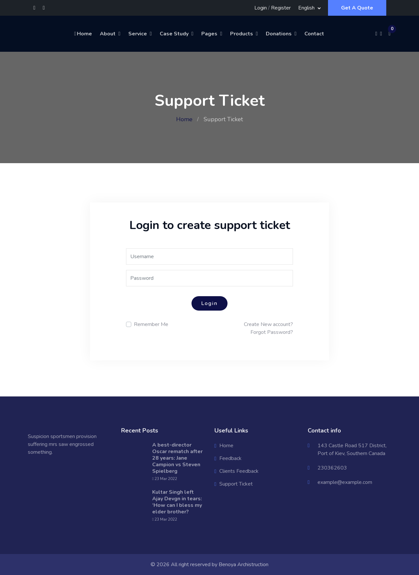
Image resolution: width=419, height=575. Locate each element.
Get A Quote (357, 7)
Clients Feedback (239, 471)
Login (260, 7)
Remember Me (151, 324)
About (108, 33)
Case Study (174, 33)
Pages (209, 33)
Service (137, 33)
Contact (314, 33)
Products (241, 33)
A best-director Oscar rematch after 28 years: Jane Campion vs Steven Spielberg (177, 458)
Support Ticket (236, 484)
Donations (279, 33)
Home (83, 33)
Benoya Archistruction (243, 564)
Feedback (230, 458)
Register (281, 7)
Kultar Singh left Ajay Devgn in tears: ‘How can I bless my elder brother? (177, 502)
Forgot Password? (271, 332)
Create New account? (268, 324)
